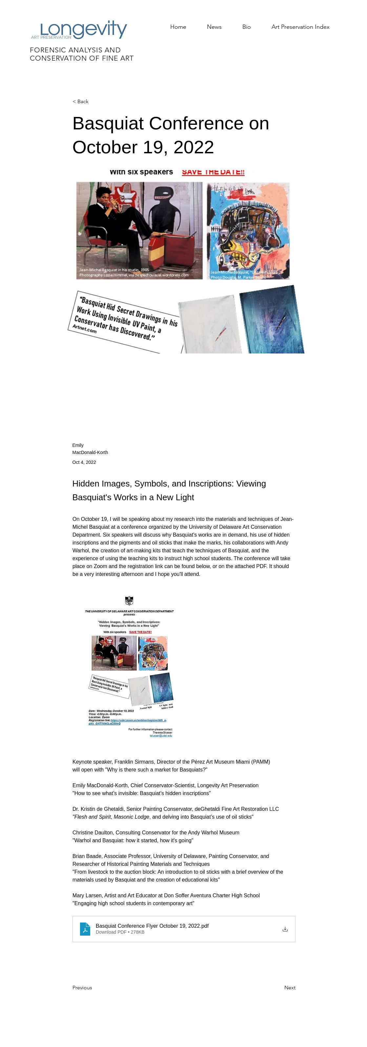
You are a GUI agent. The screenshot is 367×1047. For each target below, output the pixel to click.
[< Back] (94, 101)
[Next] (279, 987)
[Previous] (94, 987)
